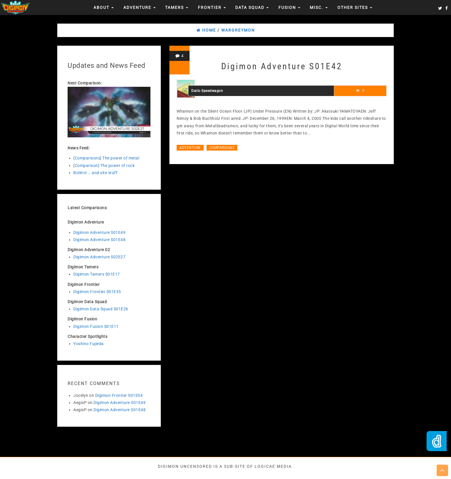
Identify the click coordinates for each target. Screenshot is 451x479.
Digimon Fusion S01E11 (96, 326)
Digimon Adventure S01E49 (99, 232)
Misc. (319, 7)
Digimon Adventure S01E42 (281, 66)
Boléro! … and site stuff (95, 172)
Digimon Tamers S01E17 (96, 274)
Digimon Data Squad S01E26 (100, 309)
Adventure (139, 7)
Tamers (176, 7)
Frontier (212, 7)
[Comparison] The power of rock (104, 165)
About (103, 7)
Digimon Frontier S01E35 (97, 291)
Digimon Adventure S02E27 (99, 257)
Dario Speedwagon (207, 91)
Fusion (289, 7)
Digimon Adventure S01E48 (99, 239)
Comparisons (222, 148)
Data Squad (252, 7)
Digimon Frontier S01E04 (119, 395)
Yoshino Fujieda (88, 343)
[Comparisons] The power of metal (106, 158)
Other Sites (354, 7)
